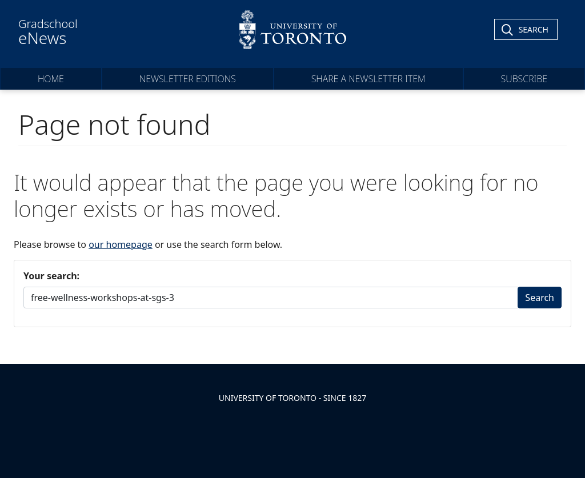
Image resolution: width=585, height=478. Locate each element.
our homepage (121, 244)
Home (51, 79)
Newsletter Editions (187, 79)
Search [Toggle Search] (533, 29)
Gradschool (48, 32)
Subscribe (524, 79)
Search (539, 297)
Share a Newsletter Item (368, 79)
